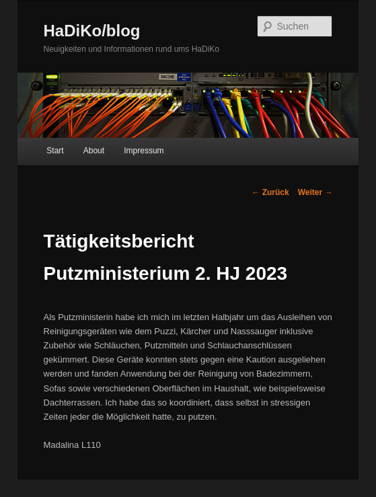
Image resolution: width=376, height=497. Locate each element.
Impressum (143, 150)
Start (54, 150)
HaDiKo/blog (92, 31)
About (93, 150)
